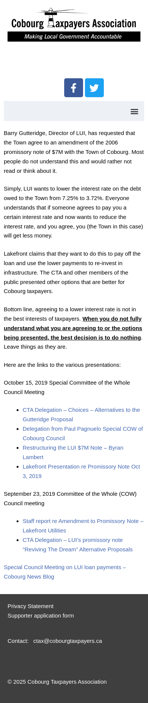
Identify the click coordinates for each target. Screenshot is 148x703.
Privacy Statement (31, 606)
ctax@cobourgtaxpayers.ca (67, 641)
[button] (134, 111)
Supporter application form (41, 615)
